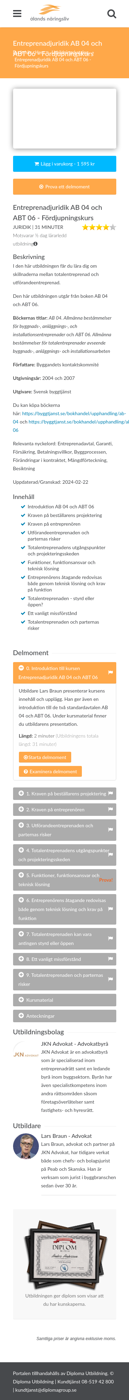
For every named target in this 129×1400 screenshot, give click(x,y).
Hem (39, 52)
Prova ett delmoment (64, 186)
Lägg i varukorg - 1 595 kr (64, 164)
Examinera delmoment (50, 771)
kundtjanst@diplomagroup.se (46, 1390)
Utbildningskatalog (70, 52)
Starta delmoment (45, 757)
